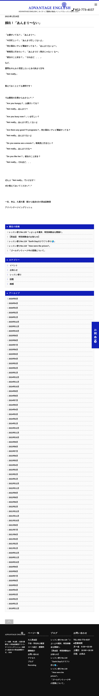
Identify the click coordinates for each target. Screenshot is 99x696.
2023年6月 (13, 456)
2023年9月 (13, 442)
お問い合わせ (95, 335)
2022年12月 (14, 483)
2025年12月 (14, 322)
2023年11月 (14, 433)
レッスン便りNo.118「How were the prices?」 (30, 246)
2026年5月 (13, 299)
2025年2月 (13, 368)
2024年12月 (14, 377)
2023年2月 (13, 474)
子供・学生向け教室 (36, 643)
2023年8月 (13, 446)
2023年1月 (13, 479)
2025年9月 (13, 335)
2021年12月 (14, 511)
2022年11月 (14, 488)
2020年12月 (14, 553)
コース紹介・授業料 (36, 647)
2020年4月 (13, 590)
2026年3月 (13, 308)
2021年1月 (13, 548)
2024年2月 (13, 419)
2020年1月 (13, 604)
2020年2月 (13, 599)
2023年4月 (13, 465)
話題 (12, 279)
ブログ (30, 662)
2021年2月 (13, 544)
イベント (14, 265)
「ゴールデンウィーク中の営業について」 (27, 250)
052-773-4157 (83, 9)
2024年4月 (13, 409)
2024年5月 (13, 405)
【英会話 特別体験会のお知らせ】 (24, 237)
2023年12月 (14, 428)
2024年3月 (13, 414)
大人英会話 (32, 640)
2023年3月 (13, 470)
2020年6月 (13, 580)
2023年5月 (13, 460)
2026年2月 (13, 313)
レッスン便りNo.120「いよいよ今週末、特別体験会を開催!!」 (36, 232)
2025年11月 (14, 326)
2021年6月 (13, 534)
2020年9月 (13, 567)
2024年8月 (13, 396)
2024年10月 (14, 386)
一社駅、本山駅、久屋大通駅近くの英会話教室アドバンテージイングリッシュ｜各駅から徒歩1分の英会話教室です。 (15, 647)
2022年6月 (13, 502)
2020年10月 (14, 562)
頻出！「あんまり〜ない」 (23, 23)
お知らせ (14, 270)
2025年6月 (13, 349)
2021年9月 (13, 525)
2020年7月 (13, 576)
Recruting (32, 665)
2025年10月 (14, 331)
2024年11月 (14, 382)
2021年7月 (13, 530)
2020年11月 (14, 557)
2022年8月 (13, 497)
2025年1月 (13, 373)
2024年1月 (13, 423)
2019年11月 (14, 608)
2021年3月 (13, 539)
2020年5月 (13, 585)
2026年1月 (13, 317)
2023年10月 (14, 437)
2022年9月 (13, 493)
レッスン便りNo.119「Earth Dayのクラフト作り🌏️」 (32, 241)
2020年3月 (13, 594)
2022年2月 (13, 506)
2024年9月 (13, 391)
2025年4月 (13, 359)
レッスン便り (15, 274)
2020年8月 (13, 571)
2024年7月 (13, 400)
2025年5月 (13, 354)
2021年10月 (14, 520)
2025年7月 (13, 345)
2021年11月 (14, 516)
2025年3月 (13, 363)
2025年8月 (13, 340)
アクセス (31, 658)
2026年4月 (13, 303)
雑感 (12, 284)
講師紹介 (31, 651)
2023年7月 (13, 451)
